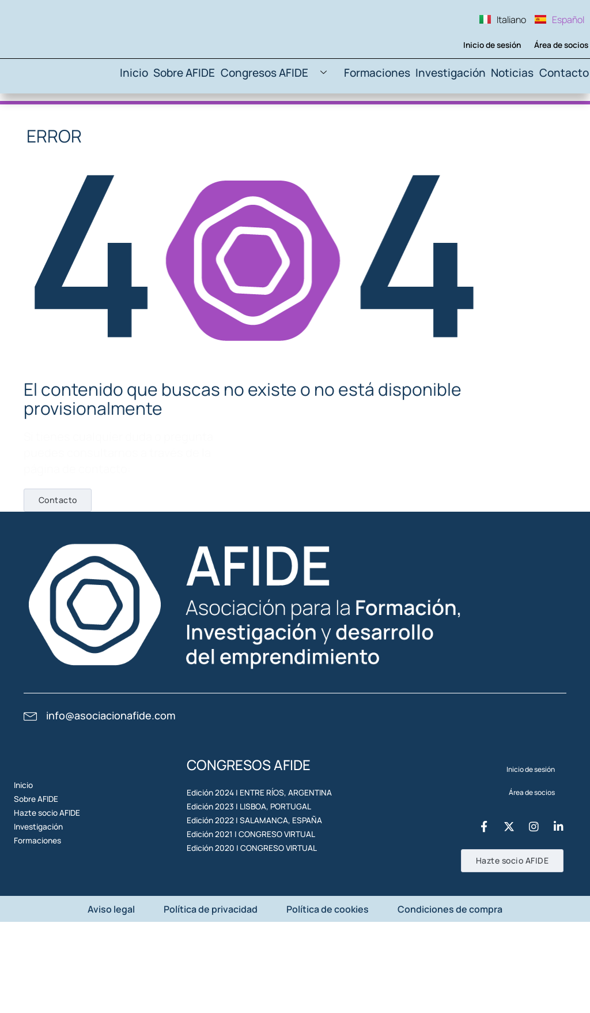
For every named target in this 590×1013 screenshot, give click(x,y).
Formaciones (383, 121)
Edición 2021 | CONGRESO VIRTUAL (242, 923)
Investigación (450, 121)
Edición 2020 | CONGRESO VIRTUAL (243, 950)
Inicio (151, 121)
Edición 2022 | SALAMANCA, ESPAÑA (245, 897)
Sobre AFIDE (203, 121)
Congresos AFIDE (291, 122)
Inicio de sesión (484, 90)
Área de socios (555, 90)
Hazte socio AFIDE (52, 889)
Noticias (511, 121)
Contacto (563, 121)
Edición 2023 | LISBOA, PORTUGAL (241, 870)
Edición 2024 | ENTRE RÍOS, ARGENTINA (249, 844)
